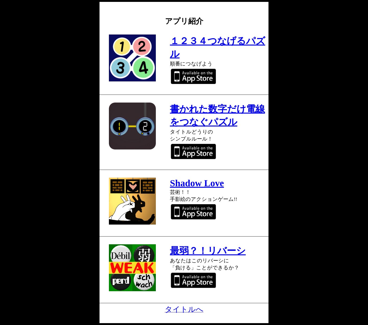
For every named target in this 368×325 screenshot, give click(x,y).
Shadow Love (197, 183)
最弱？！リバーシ (208, 250)
